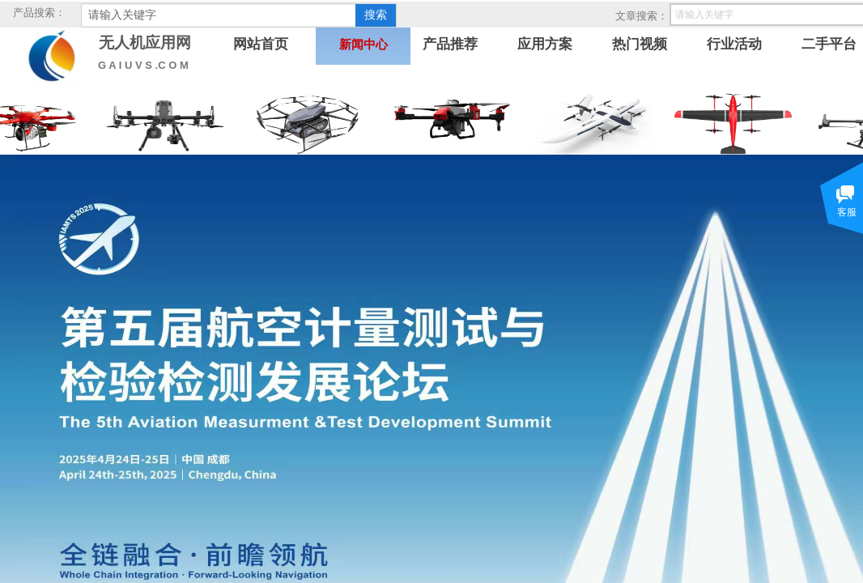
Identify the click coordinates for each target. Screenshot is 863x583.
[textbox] (218, 15)
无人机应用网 (145, 42)
